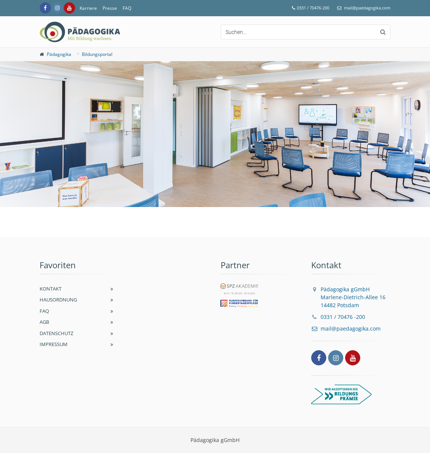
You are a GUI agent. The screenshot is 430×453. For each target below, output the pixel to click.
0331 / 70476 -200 (343, 316)
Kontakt (50, 288)
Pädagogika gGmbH (348, 297)
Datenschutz (56, 333)
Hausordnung (58, 299)
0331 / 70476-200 (313, 8)
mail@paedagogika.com (367, 8)
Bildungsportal (97, 54)
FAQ (127, 8)
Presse (110, 8)
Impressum (54, 344)
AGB (44, 321)
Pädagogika (59, 54)
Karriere (88, 8)
